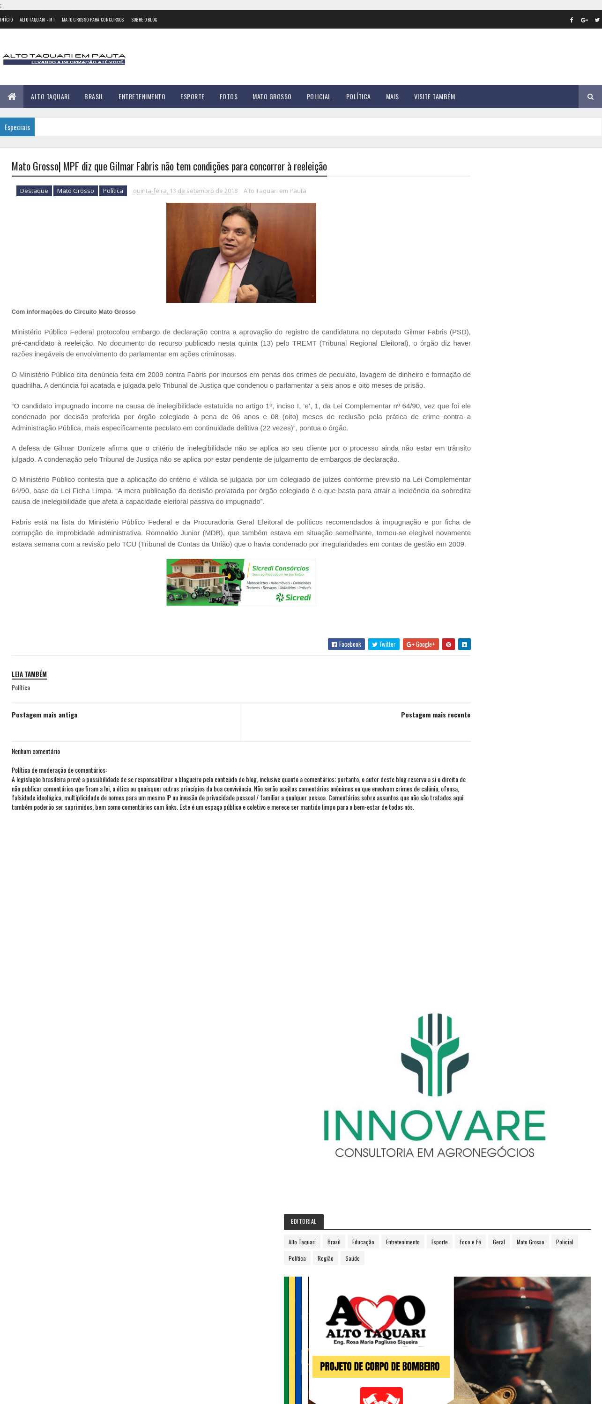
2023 (446, 887)
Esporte (192, 96)
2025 (446, 913)
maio (444, 728)
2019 (446, 834)
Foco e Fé (472, 352)
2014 (446, 612)
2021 (446, 860)
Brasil (94, 96)
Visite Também (434, 96)
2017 (445, 652)
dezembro (451, 817)
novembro (451, 805)
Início (6, 19)
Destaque (34, 192)
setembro (451, 779)
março (446, 703)
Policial (319, 96)
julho (444, 754)
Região (470, 368)
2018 (446, 665)
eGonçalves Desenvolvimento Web (96, 1391)
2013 (446, 599)
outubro (449, 792)
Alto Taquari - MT (37, 19)
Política (358, 96)
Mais (392, 96)
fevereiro (450, 690)
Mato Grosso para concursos (93, 19)
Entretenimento (142, 96)
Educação (508, 336)
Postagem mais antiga (44, 759)
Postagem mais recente (373, 759)
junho (445, 741)
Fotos (229, 96)
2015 (446, 625)
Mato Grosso (272, 96)
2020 (446, 847)
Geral (500, 352)
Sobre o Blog (144, 19)
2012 (446, 586)
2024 (447, 900)
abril (444, 715)
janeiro (447, 677)
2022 (446, 873)
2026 (446, 926)
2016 (446, 639)
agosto (447, 766)
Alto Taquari (50, 96)
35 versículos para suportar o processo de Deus (117, 1230)
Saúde (497, 368)
